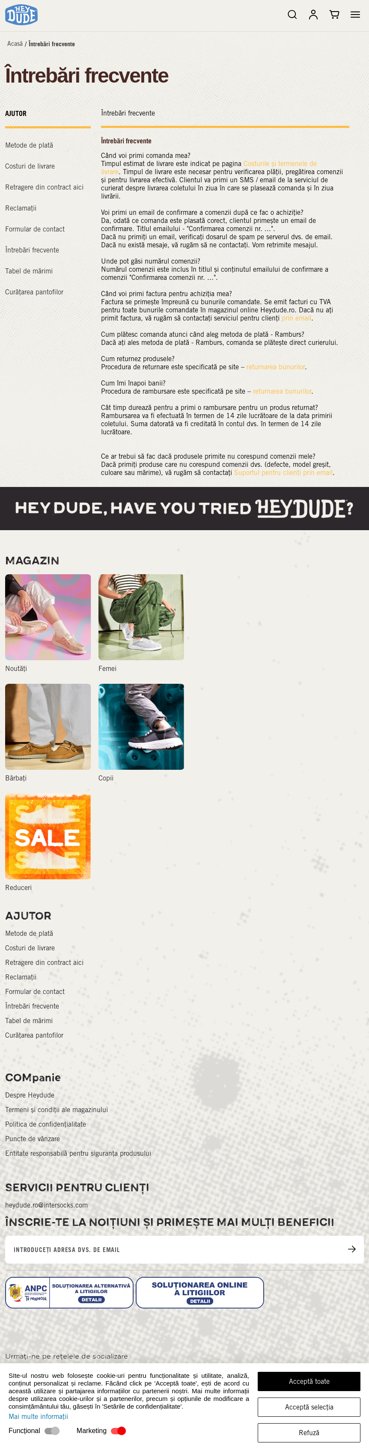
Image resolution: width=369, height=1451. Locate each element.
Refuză (309, 1433)
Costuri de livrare (30, 166)
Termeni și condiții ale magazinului (56, 1110)
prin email (296, 318)
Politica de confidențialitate (45, 1124)
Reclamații (20, 208)
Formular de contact (35, 229)
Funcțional (24, 1430)
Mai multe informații (38, 1416)
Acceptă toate (309, 1381)
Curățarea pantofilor (34, 292)
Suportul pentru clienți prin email (283, 473)
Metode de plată (29, 145)
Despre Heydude (29, 1095)
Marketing (92, 1430)
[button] (355, 14)
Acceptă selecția (309, 1407)
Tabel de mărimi (29, 271)
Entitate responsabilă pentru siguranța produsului (78, 1153)
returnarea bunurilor (276, 367)
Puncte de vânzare (32, 1139)
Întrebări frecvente (52, 43)
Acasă (15, 43)
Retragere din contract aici (44, 187)
